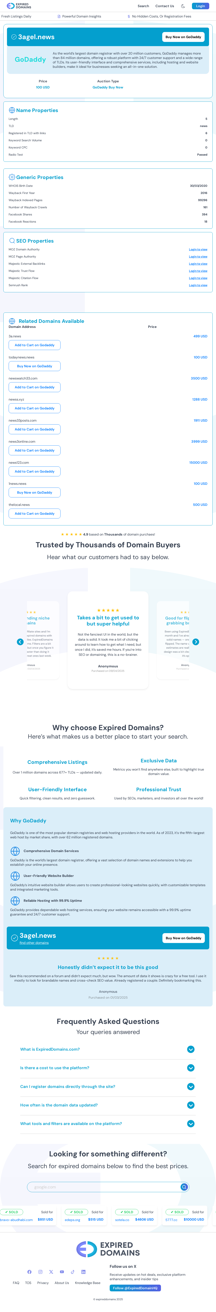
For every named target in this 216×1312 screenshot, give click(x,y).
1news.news (17, 483)
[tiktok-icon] (73, 1272)
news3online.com (22, 441)
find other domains (34, 943)
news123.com (19, 462)
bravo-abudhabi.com (16, 1220)
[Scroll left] (20, 642)
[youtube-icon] (62, 1272)
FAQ (16, 1283)
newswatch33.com (23, 378)
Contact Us (164, 6)
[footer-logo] (108, 1249)
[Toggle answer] (190, 1049)
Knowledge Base (87, 1283)
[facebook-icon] (29, 1272)
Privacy (43, 1283)
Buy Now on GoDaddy (34, 366)
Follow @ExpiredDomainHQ (135, 1288)
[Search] (184, 1187)
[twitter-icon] (51, 1272)
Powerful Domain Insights (80, 16)
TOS (28, 1283)
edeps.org (73, 1220)
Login (200, 6)
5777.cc (172, 1220)
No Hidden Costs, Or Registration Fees (160, 16)
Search (143, 6)
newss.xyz (16, 399)
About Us (62, 1283)
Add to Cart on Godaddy (34, 345)
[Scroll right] (195, 642)
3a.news (15, 336)
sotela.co (123, 1220)
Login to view (198, 249)
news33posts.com (22, 420)
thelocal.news (19, 504)
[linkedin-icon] (83, 1272)
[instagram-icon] (40, 1272)
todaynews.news (21, 357)
